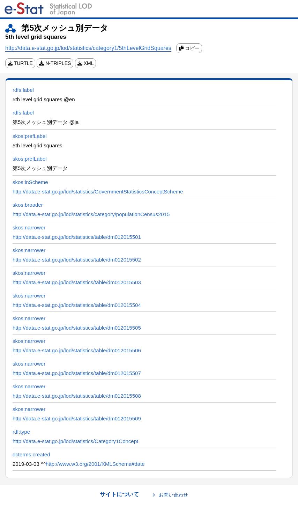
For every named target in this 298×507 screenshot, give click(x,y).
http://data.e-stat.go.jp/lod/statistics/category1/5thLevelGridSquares (88, 48)
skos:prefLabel (30, 136)
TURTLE (20, 63)
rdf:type (21, 432)
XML (85, 63)
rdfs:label (23, 90)
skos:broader (28, 205)
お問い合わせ (173, 494)
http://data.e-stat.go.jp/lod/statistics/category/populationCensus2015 (91, 214)
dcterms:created (31, 454)
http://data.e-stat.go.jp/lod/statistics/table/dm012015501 (77, 237)
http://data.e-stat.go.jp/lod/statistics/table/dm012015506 (77, 350)
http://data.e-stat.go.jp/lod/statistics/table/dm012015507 (77, 373)
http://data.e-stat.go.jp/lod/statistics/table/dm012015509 (77, 418)
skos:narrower (29, 227)
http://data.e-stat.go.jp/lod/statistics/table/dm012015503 (77, 282)
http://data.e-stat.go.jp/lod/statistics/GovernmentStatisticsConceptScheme (98, 191)
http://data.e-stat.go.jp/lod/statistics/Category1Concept (75, 441)
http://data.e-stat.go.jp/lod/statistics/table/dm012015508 (77, 396)
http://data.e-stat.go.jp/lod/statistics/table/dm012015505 (77, 328)
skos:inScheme (30, 182)
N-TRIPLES (55, 63)
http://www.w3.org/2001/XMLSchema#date (95, 464)
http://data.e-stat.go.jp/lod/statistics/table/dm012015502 (77, 260)
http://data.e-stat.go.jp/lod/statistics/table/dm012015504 (77, 305)
